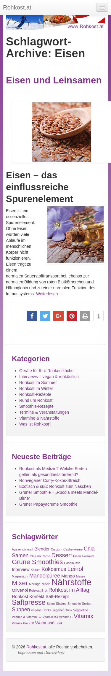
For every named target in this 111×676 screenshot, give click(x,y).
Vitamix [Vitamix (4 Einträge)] (83, 616)
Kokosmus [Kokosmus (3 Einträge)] (53, 569)
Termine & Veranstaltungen (44, 412)
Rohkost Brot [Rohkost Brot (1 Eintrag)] (38, 590)
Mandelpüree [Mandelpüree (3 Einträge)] (44, 576)
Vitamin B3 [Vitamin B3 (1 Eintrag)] (50, 617)
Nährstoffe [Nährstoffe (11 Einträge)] (71, 582)
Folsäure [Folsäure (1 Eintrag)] (88, 556)
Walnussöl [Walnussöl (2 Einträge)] (45, 622)
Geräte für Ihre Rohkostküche (46, 370)
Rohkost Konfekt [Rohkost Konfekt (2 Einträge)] (28, 596)
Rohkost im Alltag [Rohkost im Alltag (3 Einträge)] (68, 590)
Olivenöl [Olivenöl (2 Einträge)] (20, 590)
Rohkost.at (36, 647)
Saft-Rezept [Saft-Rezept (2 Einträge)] (57, 596)
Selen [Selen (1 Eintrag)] (51, 603)
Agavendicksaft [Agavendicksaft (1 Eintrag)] (22, 549)
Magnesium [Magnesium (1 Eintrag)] (20, 576)
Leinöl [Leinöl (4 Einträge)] (75, 569)
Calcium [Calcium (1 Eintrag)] (56, 549)
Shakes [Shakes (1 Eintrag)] (61, 603)
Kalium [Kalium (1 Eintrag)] (36, 570)
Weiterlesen (49, 293)
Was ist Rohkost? (35, 424)
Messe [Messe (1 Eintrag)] (80, 576)
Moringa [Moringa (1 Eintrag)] (35, 584)
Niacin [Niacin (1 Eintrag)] (45, 584)
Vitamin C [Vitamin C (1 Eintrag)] (66, 617)
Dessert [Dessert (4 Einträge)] (62, 555)
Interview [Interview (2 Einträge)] (21, 569)
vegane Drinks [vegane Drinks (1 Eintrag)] (41, 610)
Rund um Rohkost (35, 400)
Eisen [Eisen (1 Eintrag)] (77, 556)
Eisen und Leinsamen (54, 80)
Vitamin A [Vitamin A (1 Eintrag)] (18, 617)
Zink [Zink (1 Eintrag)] (59, 623)
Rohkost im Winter (36, 388)
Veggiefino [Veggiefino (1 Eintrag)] (80, 610)
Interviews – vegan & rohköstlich (49, 376)
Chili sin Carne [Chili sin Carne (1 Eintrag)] (40, 556)
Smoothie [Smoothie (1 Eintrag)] (74, 603)
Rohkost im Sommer (38, 382)
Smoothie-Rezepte (36, 406)
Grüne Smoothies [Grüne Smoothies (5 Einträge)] (37, 562)
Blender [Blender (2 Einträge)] (42, 548)
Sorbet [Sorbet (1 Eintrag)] (86, 603)
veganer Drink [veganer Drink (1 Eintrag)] (62, 610)
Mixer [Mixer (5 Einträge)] (20, 583)
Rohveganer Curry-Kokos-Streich (49, 480)
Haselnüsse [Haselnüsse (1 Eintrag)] (72, 563)
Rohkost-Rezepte (35, 394)
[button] (32, 316)
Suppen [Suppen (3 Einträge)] (21, 609)
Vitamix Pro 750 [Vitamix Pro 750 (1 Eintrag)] (23, 623)
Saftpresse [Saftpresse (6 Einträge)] (29, 602)
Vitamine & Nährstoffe (39, 418)
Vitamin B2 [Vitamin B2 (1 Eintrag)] (33, 617)
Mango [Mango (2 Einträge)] (68, 575)
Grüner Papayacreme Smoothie (48, 504)
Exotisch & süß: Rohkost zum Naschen (55, 486)
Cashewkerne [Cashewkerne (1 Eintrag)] (73, 549)
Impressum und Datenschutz (41, 652)
